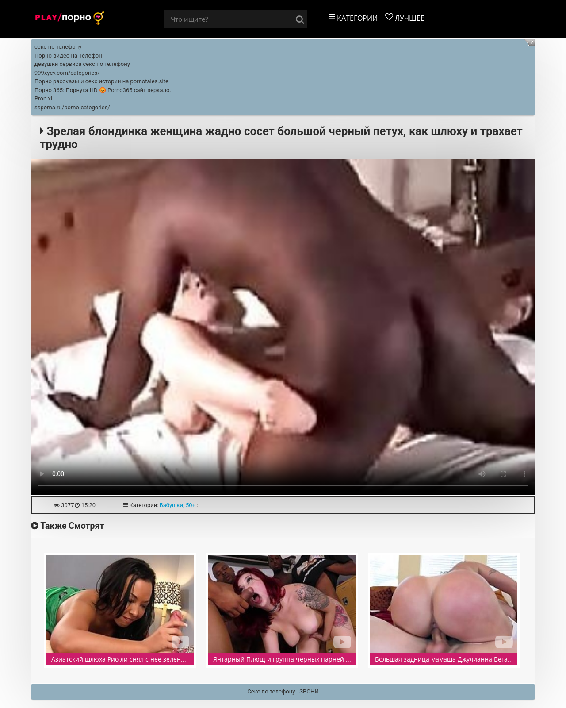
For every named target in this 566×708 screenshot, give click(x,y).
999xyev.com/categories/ (67, 72)
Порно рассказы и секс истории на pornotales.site (101, 81)
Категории (353, 18)
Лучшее (404, 18)
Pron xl (43, 98)
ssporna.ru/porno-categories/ (72, 107)
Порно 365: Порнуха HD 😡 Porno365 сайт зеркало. (102, 90)
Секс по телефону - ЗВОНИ (282, 691)
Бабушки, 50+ (177, 505)
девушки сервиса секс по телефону (82, 64)
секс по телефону (57, 46)
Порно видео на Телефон (68, 55)
